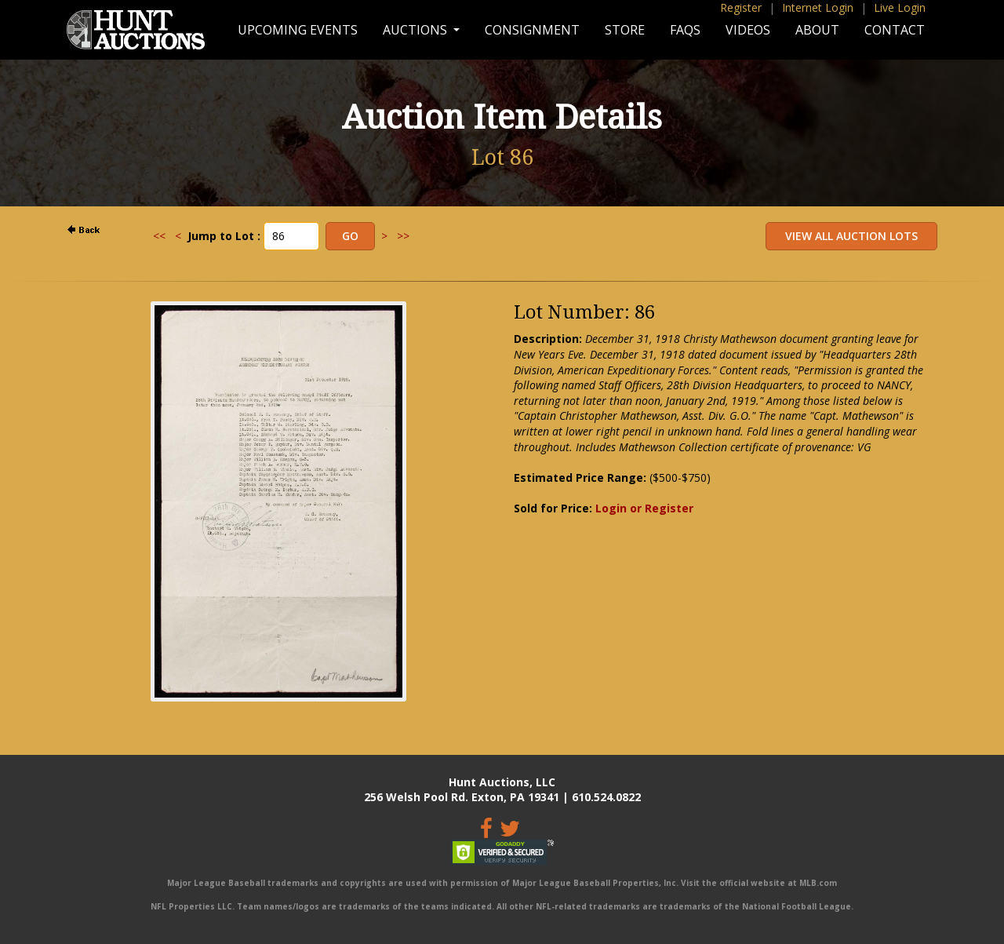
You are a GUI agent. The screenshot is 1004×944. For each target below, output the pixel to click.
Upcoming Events (298, 29)
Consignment (532, 29)
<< (159, 235)
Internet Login (817, 7)
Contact (894, 29)
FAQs (685, 29)
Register (741, 7)
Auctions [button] (416, 29)
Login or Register (644, 508)
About (817, 29)
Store (625, 29)
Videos (748, 29)
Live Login (900, 7)
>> (403, 235)
